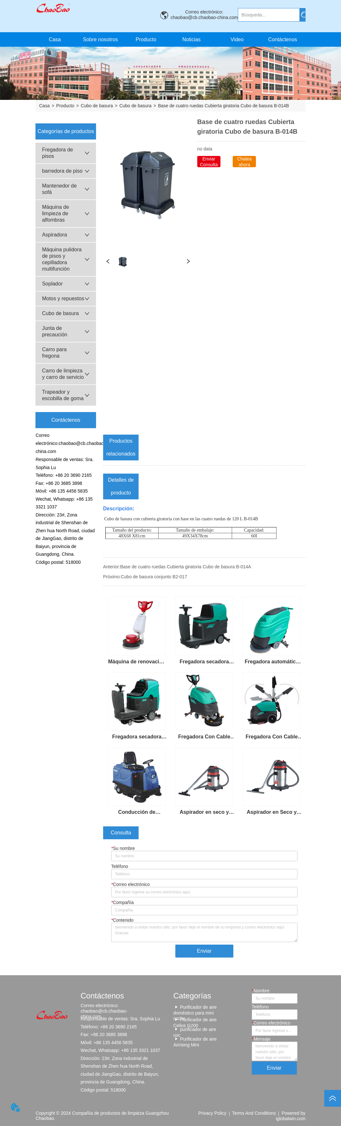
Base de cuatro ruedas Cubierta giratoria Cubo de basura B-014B (223, 105)
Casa (44, 105)
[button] (146, 39)
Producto (65, 105)
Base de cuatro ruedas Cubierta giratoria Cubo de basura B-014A (185, 566)
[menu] (168, 39)
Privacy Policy (212, 1113)
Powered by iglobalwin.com (291, 1116)
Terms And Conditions (254, 1113)
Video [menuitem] (237, 39)
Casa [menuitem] (55, 39)
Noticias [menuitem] (191, 39)
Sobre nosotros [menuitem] (100, 39)
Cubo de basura (97, 105)
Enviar (204, 951)
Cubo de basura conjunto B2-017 (154, 576)
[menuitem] (146, 39)
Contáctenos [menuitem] (282, 39)
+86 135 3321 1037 (140, 1050)
